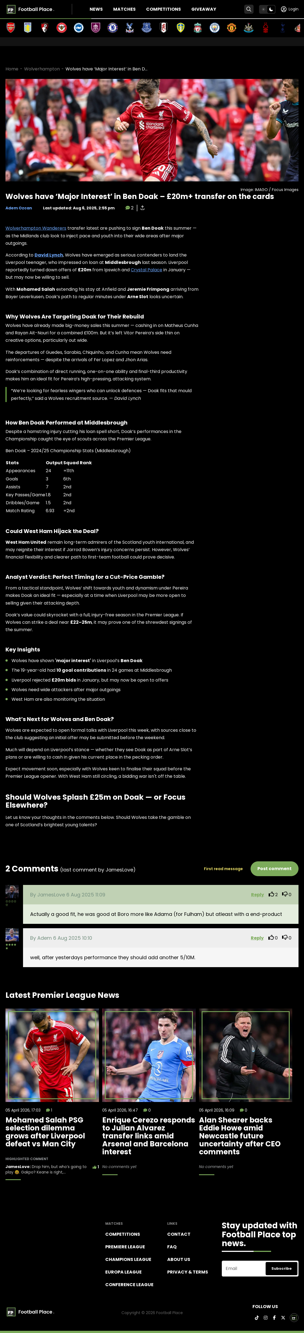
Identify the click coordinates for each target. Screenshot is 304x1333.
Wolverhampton (42, 69)
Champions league (128, 1259)
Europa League (123, 1272)
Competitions (163, 9)
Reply (257, 894)
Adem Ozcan (18, 208)
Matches (124, 9)
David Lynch (49, 255)
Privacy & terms (187, 1272)
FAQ (172, 1247)
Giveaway (203, 9)
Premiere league (125, 1247)
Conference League (129, 1284)
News (96, 9)
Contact (179, 1234)
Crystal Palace (146, 270)
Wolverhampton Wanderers (35, 228)
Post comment (274, 868)
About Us (178, 1259)
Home (11, 69)
